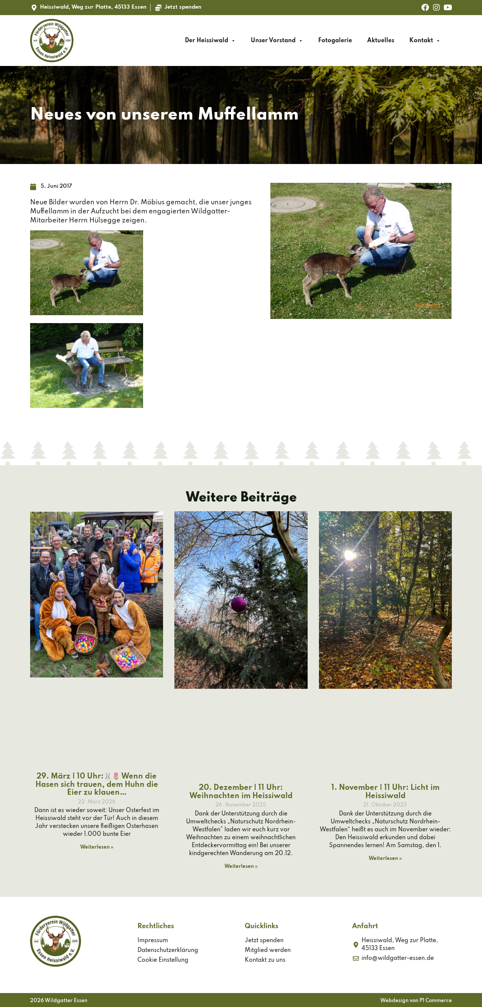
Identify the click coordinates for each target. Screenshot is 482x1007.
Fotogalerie (335, 41)
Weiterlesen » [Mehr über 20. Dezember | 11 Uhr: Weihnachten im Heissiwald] (241, 866)
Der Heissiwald (210, 40)
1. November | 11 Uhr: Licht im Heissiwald (385, 792)
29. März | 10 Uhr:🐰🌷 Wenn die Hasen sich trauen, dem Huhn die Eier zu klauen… (96, 785)
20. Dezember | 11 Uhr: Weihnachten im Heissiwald (241, 792)
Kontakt (425, 40)
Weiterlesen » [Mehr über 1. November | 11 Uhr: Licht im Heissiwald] (385, 858)
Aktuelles (380, 41)
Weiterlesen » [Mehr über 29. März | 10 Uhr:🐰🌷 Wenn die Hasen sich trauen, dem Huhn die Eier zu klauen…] (96, 847)
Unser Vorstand (277, 40)
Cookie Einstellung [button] (162, 960)
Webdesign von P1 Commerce (416, 1000)
